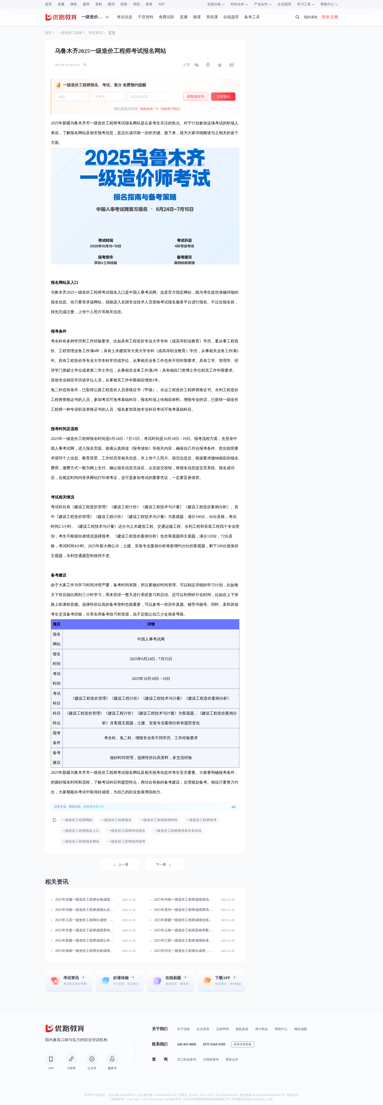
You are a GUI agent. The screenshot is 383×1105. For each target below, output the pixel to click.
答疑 (123, 4)
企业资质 (203, 1029)
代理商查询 (211, 1059)
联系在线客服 (242, 1044)
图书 (111, 4)
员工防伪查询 (186, 1059)
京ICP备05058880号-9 (122, 1095)
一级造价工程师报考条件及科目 (178, 831)
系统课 (212, 17)
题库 (86, 4)
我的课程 (311, 17)
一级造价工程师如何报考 (126, 841)
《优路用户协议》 (170, 108)
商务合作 (232, 1059)
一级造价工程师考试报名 (126, 831)
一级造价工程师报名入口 (80, 831)
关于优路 (183, 1029)
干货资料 (145, 17)
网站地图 (300, 1029)
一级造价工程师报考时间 (159, 820)
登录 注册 (330, 17)
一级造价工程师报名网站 (80, 841)
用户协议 (261, 1029)
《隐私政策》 (147, 108)
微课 (197, 17)
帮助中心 (281, 1029)
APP (161, 4)
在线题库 (231, 17)
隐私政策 (242, 1029)
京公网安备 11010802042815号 (158, 1095)
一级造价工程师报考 (201, 820)
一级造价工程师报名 (116, 820)
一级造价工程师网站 (77, 820)
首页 (48, 4)
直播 (61, 4)
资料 (98, 4)
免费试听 (166, 17)
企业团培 (284, 4)
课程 (73, 4)
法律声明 (222, 1029)
